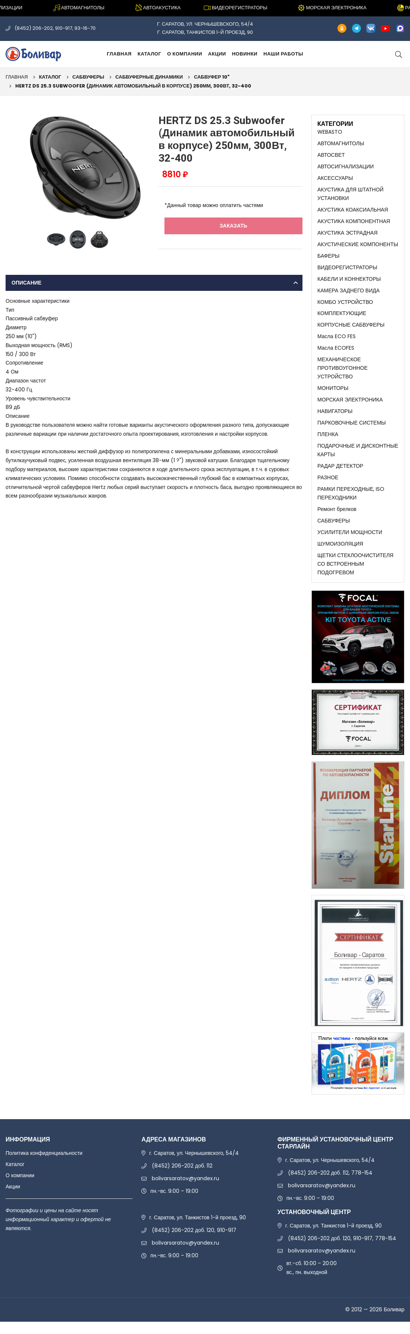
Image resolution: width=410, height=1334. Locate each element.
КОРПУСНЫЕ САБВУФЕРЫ (350, 330)
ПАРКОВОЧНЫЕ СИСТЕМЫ (351, 431)
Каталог (149, 53)
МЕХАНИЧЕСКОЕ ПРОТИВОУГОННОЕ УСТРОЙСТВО (342, 374)
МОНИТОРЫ (332, 395)
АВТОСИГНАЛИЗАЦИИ (345, 167)
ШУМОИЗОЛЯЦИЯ (340, 555)
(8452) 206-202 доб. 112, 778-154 (330, 1185)
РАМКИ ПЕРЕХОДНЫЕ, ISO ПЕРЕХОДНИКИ (350, 503)
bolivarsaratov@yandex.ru (185, 1191)
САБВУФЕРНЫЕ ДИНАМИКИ (149, 76)
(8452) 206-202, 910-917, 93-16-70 (55, 28)
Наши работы (283, 53)
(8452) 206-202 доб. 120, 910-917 (194, 1242)
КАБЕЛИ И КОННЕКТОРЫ (349, 282)
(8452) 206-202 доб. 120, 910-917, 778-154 (342, 1250)
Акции (217, 53)
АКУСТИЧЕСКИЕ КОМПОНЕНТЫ (357, 247)
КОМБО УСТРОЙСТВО (345, 306)
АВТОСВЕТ (331, 155)
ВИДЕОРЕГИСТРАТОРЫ (347, 271)
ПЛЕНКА (327, 442)
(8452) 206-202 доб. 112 (182, 1178)
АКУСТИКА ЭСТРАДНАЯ (347, 235)
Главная (119, 53)
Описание (26, 282)
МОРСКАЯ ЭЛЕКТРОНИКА (350, 407)
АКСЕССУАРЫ (335, 179)
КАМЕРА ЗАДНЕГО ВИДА (348, 294)
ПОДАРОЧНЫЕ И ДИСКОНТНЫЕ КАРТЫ (357, 459)
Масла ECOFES (335, 354)
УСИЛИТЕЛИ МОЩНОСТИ (349, 543)
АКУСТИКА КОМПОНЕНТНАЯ (353, 223)
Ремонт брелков (336, 519)
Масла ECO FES (336, 342)
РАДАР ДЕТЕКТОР (340, 475)
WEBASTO (329, 132)
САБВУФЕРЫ (88, 76)
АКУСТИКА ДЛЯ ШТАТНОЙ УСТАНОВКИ (350, 195)
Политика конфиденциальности (44, 1165)
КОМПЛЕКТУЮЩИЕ (341, 318)
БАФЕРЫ (328, 259)
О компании (184, 53)
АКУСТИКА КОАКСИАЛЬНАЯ (352, 212)
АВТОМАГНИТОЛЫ (340, 143)
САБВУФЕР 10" (212, 76)
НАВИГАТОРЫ (334, 419)
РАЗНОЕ (327, 487)
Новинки (244, 53)
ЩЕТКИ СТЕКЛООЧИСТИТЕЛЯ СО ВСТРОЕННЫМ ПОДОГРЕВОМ (355, 575)
